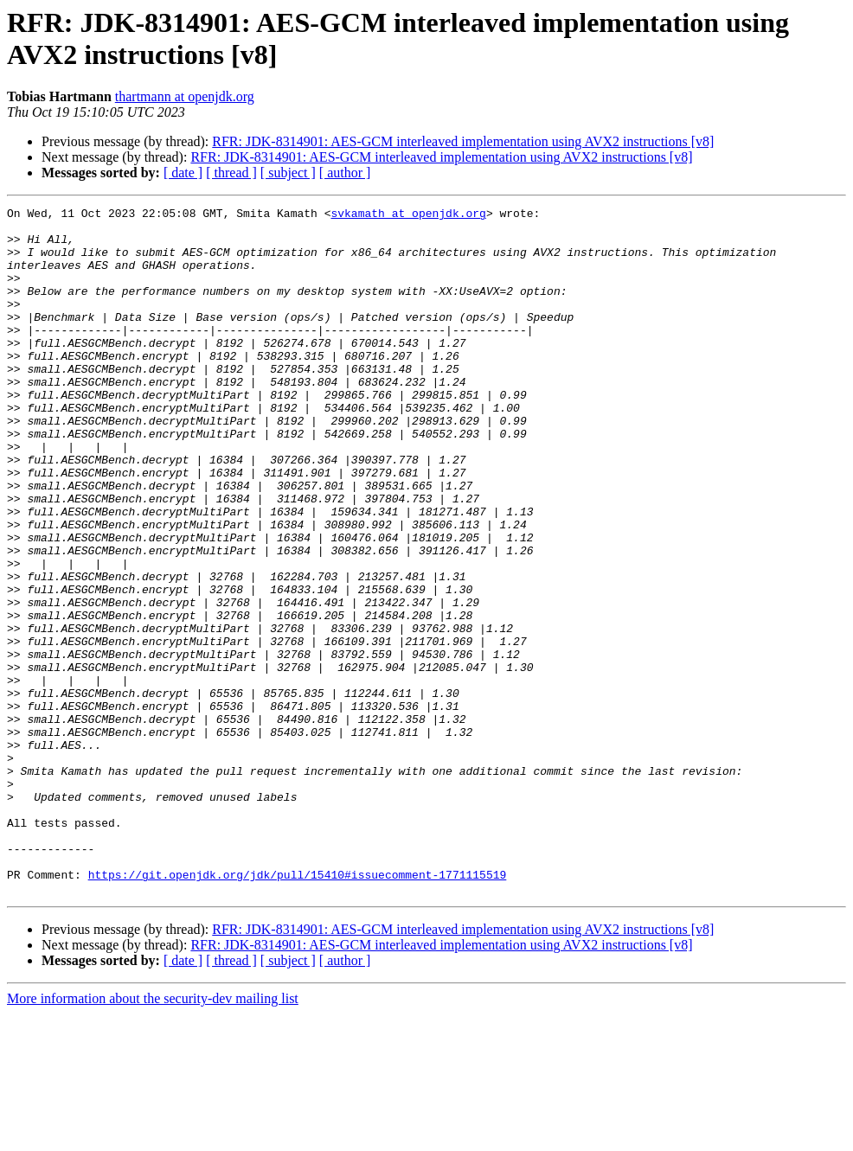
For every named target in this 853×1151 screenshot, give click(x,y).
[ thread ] (231, 172)
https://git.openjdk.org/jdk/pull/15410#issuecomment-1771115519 (297, 1009)
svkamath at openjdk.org (407, 215)
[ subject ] (288, 172)
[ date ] (183, 172)
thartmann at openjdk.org (184, 96)
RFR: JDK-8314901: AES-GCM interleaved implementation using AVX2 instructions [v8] (463, 141)
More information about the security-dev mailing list (152, 1136)
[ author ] (345, 172)
